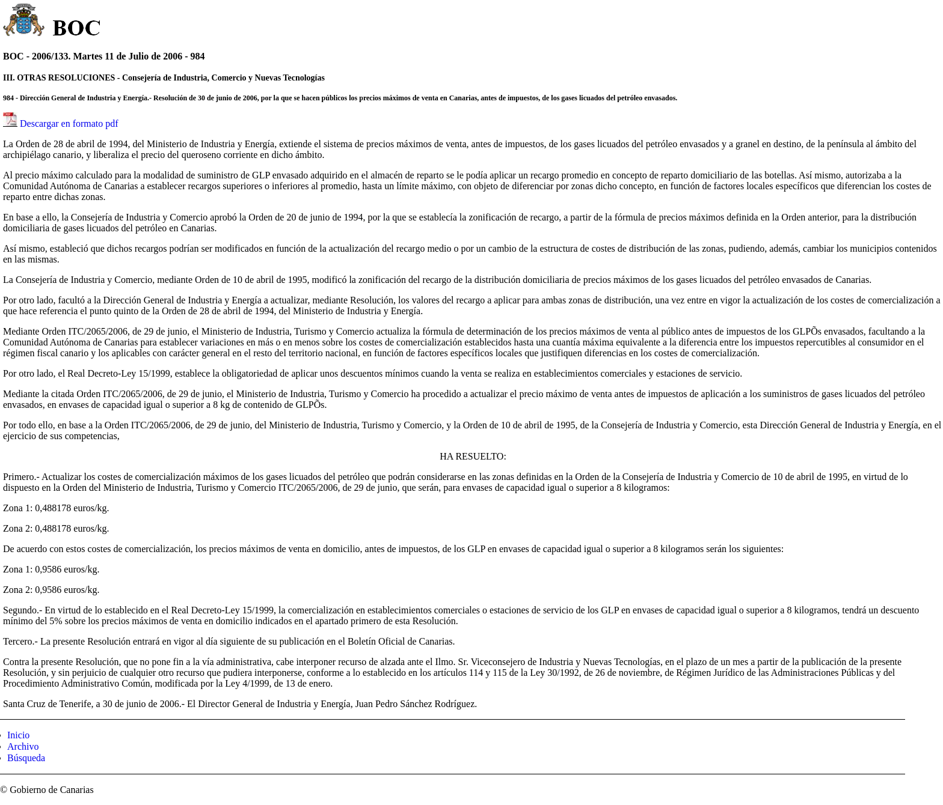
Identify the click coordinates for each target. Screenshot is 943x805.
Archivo (22, 746)
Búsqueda (26, 758)
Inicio (18, 735)
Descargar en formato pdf (69, 123)
